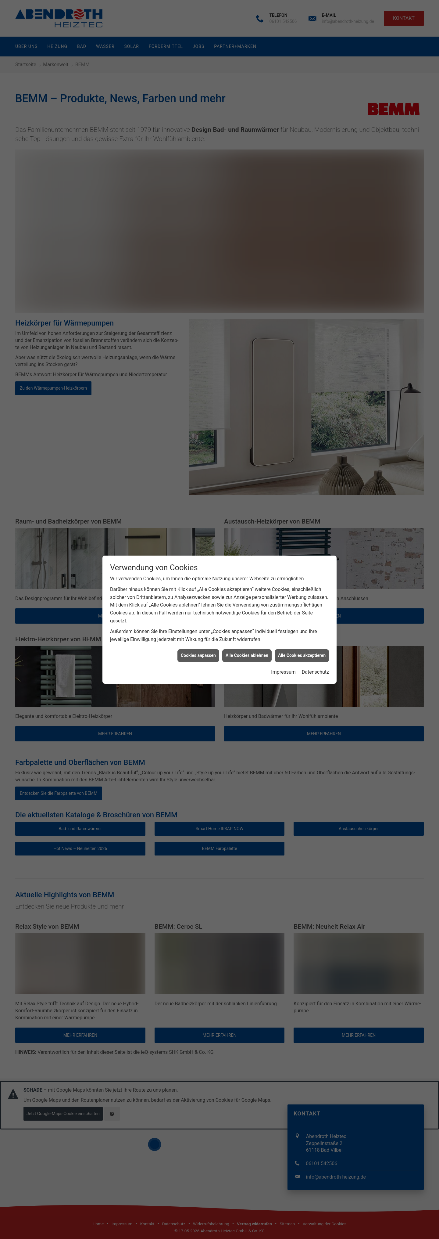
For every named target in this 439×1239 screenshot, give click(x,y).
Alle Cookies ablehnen (247, 183)
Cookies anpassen (198, 183)
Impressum (283, 200)
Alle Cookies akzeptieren (302, 183)
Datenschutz (315, 200)
